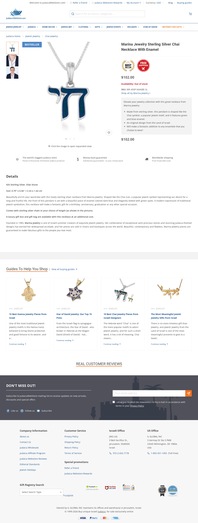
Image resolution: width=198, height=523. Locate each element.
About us (24, 436)
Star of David (150, 27)
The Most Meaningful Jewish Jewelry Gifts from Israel (166, 316)
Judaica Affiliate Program (32, 453)
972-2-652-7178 (121, 453)
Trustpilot (68, 495)
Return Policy (71, 447)
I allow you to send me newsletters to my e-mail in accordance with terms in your (150, 404)
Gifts (97, 27)
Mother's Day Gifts (172, 27)
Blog (170, 3)
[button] (70, 89)
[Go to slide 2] (70, 139)
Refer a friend (78, 2)
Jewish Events (114, 27)
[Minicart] (190, 14)
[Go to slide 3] (74, 139)
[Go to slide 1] (66, 139)
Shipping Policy (72, 442)
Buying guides (184, 3)
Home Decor (48, 27)
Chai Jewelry (51, 36)
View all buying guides (64, 269)
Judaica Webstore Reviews (33, 458)
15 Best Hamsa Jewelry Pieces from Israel (28, 316)
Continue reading (17, 344)
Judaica (32, 27)
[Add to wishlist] (109, 133)
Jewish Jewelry (13, 27)
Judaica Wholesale (29, 447)
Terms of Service (73, 453)
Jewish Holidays (28, 470)
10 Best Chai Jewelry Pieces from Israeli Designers (121, 316)
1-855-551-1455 (159, 453)
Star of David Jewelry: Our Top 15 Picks (74, 316)
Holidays (132, 27)
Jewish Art (66, 27)
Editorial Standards (30, 464)
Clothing (83, 27)
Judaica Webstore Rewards (107, 2)
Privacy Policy (137, 405)
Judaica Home (13, 36)
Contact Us (25, 442)
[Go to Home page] (16, 13)
